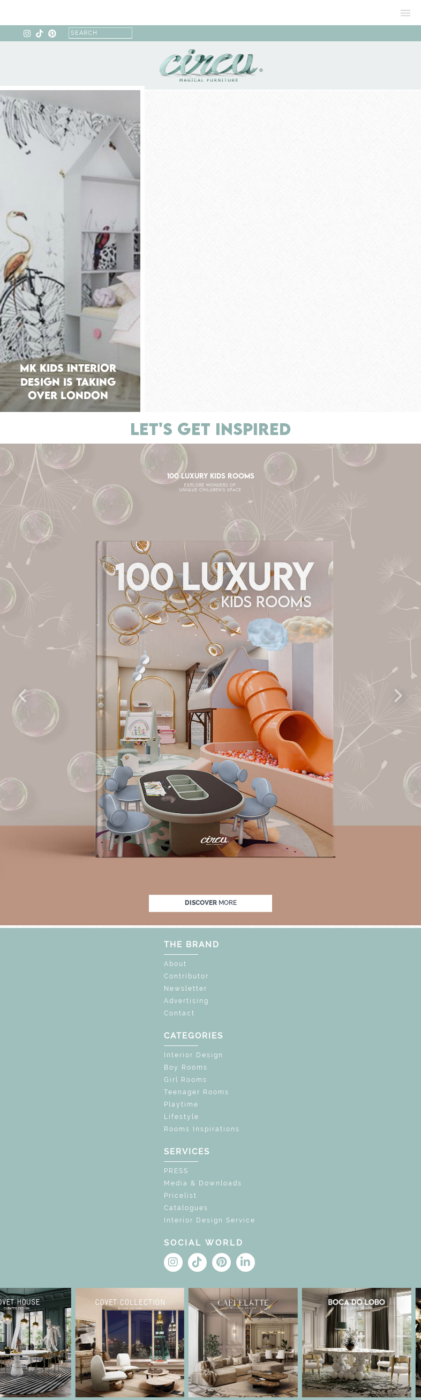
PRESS (176, 1171)
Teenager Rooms (196, 1092)
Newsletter (185, 988)
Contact (179, 1013)
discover (211, 903)
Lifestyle (181, 1117)
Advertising (186, 1001)
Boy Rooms (186, 1067)
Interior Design (193, 1055)
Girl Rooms (185, 1080)
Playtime (181, 1104)
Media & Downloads (203, 1183)
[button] (23, 696)
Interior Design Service (209, 1220)
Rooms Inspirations (202, 1129)
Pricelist (180, 1195)
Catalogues (186, 1208)
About (175, 964)
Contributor (186, 976)
